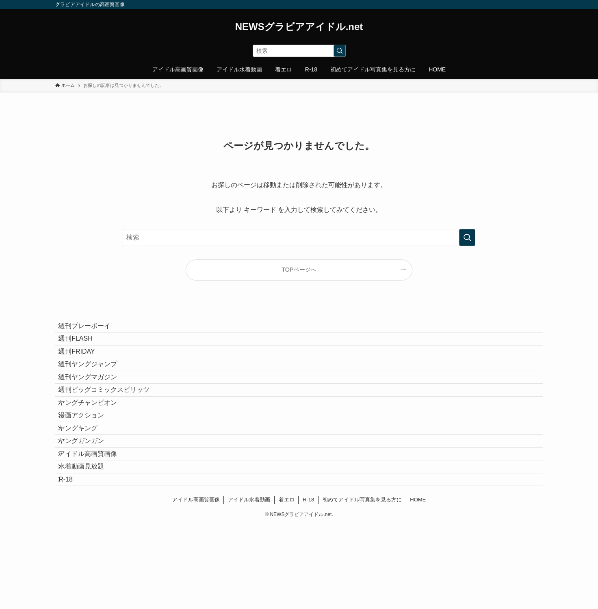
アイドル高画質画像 (94, 521)
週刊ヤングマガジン (94, 405)
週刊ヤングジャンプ (94, 386)
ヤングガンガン (87, 502)
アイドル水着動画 (249, 584)
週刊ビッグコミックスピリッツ (110, 424)
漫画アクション (87, 463)
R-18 (72, 559)
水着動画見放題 (87, 540)
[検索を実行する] (340, 51)
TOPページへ (299, 269)
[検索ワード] (299, 51)
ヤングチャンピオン (94, 444)
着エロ (287, 584)
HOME (418, 584)
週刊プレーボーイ (91, 329)
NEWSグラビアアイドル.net (299, 27)
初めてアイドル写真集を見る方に (362, 584)
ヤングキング (84, 482)
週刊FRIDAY (83, 367)
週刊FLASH (82, 348)
